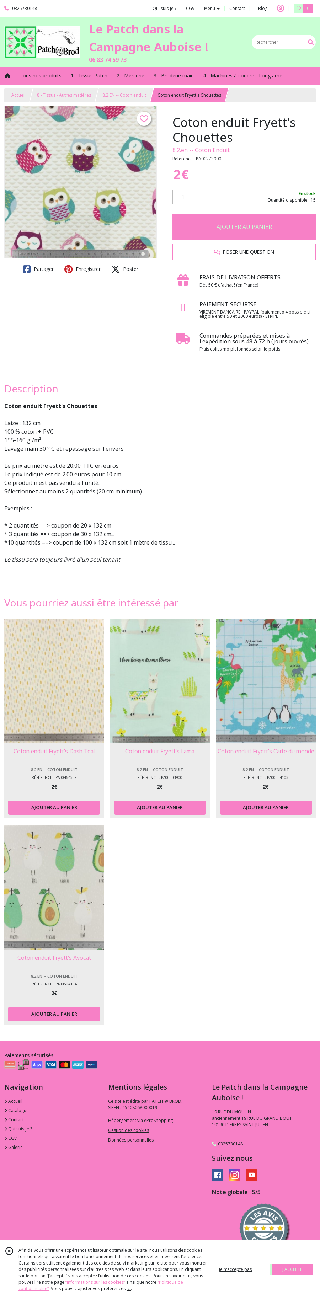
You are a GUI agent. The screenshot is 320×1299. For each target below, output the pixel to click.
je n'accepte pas (235, 1269)
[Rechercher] (310, 42)
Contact (237, 8)
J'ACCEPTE (292, 1269)
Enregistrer (82, 269)
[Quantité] (185, 197)
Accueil (18, 95)
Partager (38, 269)
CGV (10, 1138)
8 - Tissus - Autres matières (64, 95)
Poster (124, 269)
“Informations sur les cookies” (95, 1282)
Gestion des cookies (128, 1130)
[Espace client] (280, 8)
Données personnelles (131, 1140)
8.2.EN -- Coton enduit (124, 95)
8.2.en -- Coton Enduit (201, 150)
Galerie (13, 1147)
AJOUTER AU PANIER (244, 227)
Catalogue (16, 1110)
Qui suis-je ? (18, 1129)
